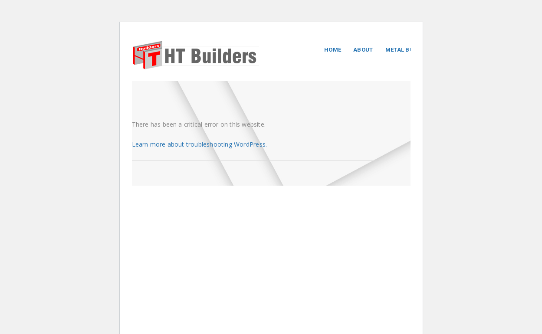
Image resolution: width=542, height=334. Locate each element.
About (363, 49)
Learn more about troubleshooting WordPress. (199, 144)
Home (332, 49)
